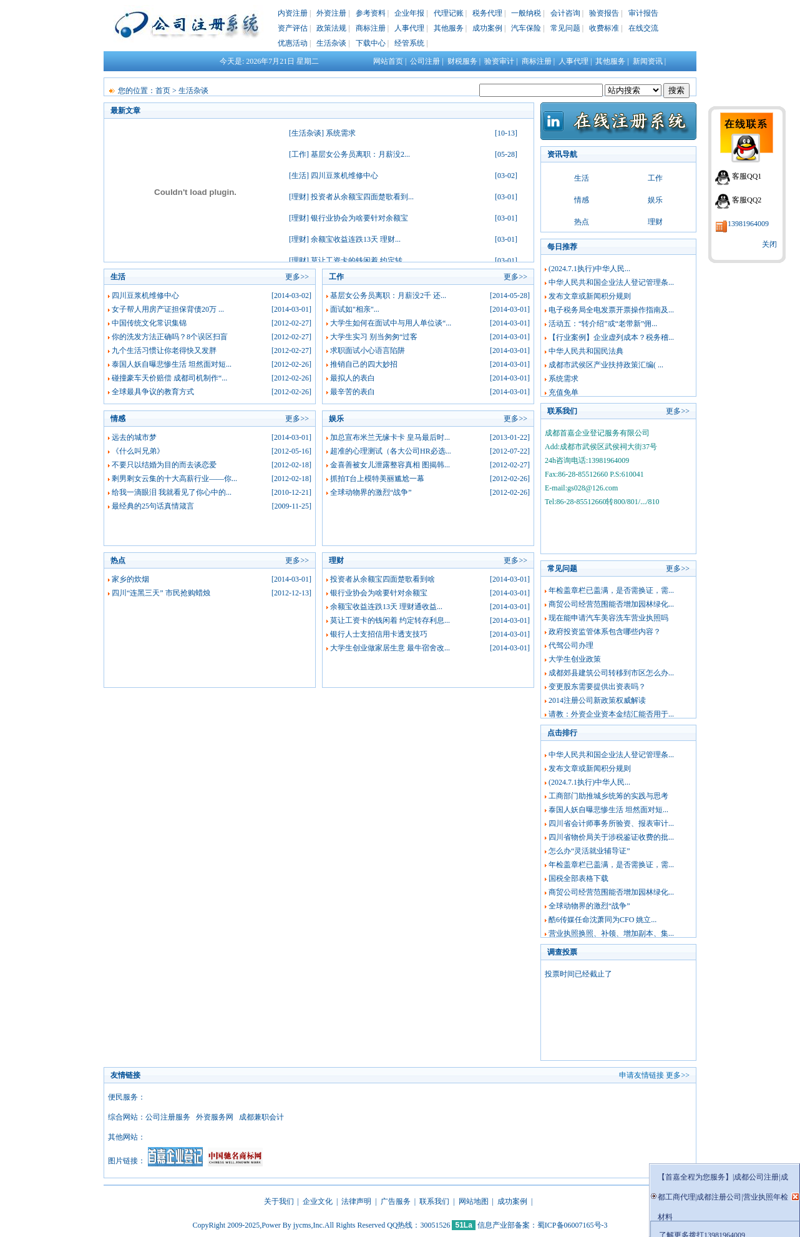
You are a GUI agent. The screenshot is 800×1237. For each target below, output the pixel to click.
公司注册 (425, 61)
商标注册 (371, 28)
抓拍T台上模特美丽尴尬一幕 (377, 478)
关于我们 (279, 1201)
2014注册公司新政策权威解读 (597, 700)
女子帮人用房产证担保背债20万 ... (168, 309)
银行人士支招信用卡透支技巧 (378, 634)
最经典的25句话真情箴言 (153, 506)
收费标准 (604, 28)
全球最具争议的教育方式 (153, 391)
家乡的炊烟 (130, 579)
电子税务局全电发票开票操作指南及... (611, 310)
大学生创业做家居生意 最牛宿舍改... (390, 647)
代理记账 (449, 13)
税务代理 (487, 13)
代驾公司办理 (571, 645)
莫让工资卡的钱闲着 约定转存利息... (390, 620)
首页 (162, 90)
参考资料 (371, 13)
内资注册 (293, 13)
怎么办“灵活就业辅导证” (589, 851)
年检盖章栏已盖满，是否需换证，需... (611, 590)
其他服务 (449, 28)
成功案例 (487, 28)
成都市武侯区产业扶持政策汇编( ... (606, 364)
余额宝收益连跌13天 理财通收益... (386, 606)
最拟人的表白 (352, 378)
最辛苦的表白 (352, 391)
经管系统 (409, 43)
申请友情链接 (641, 1075)
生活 (298, 175)
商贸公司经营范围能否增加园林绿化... (611, 604)
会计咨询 (565, 13)
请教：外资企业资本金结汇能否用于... (611, 714)
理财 (298, 196)
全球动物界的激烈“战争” (371, 492)
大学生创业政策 (575, 659)
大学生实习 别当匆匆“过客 (373, 336)
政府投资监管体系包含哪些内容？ (605, 631)
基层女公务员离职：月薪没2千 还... (388, 295)
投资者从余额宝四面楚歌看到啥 (382, 579)
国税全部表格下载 (578, 878)
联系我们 (434, 1201)
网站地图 (474, 1201)
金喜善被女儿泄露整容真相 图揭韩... (390, 464)
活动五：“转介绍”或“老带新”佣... (603, 323)
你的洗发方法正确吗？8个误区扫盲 (170, 336)
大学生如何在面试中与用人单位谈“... (390, 323)
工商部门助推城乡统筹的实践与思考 (608, 796)
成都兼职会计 (261, 1117)
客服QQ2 (746, 200)
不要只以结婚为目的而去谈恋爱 (164, 464)
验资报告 (604, 13)
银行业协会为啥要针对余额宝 (359, 218)
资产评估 (293, 28)
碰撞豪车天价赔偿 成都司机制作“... (169, 378)
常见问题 (565, 28)
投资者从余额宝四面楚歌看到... (362, 196)
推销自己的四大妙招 (364, 364)
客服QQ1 (746, 176)
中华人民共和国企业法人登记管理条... (611, 282)
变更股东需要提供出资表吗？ (597, 686)
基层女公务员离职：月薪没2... (360, 154)
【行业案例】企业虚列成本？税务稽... (611, 337)
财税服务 (462, 61)
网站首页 (388, 61)
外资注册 (331, 13)
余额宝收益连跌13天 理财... (356, 239)
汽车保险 (526, 28)
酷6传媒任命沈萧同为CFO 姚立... (602, 919)
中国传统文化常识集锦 (149, 323)
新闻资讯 (648, 61)
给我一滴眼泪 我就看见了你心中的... (172, 492)
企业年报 (409, 13)
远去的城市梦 (134, 437)
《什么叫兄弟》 (138, 451)
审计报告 (643, 13)
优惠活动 (293, 43)
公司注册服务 (167, 1117)
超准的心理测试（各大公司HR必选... (390, 451)
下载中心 (371, 43)
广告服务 (396, 1201)
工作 (298, 154)
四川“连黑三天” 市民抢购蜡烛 (161, 593)
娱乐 (655, 200)
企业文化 (318, 1201)
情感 (581, 200)
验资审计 (499, 61)
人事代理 (409, 28)
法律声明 (356, 1201)
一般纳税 (526, 13)
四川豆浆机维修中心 (344, 175)
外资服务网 (214, 1117)
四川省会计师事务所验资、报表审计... (611, 823)
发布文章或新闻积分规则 (590, 296)
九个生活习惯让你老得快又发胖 (164, 350)
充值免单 (563, 392)
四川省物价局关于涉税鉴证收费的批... (611, 837)
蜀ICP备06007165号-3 (572, 1225)
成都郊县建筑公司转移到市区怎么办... (611, 672)
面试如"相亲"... (354, 309)
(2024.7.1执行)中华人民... (589, 268)
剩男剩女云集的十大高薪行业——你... (174, 478)
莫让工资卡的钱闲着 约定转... (359, 260)
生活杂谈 (331, 43)
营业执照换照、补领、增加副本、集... (611, 933)
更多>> (297, 276)
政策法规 (331, 28)
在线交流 (643, 28)
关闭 (769, 244)
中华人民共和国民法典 (586, 351)
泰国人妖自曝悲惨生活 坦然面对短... (172, 364)
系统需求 (341, 133)
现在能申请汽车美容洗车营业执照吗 (608, 618)
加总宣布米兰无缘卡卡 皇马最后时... (390, 437)
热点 (581, 221)
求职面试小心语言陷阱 (367, 350)
